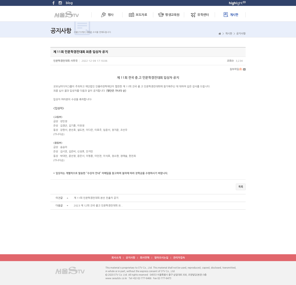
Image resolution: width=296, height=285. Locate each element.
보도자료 (137, 14)
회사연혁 (144, 257)
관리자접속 (179, 257)
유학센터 (199, 14)
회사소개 (116, 257)
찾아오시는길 (161, 257)
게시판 (230, 14)
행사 (106, 14)
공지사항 (130, 257)
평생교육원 (168, 14)
